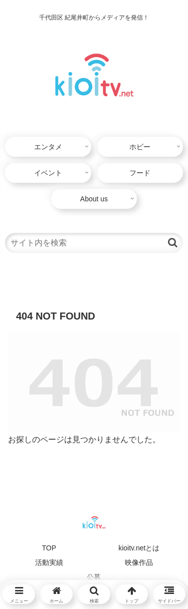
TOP (49, 548)
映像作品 (139, 562)
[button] (172, 242)
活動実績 (49, 562)
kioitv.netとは (138, 548)
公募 (94, 577)
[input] (94, 243)
